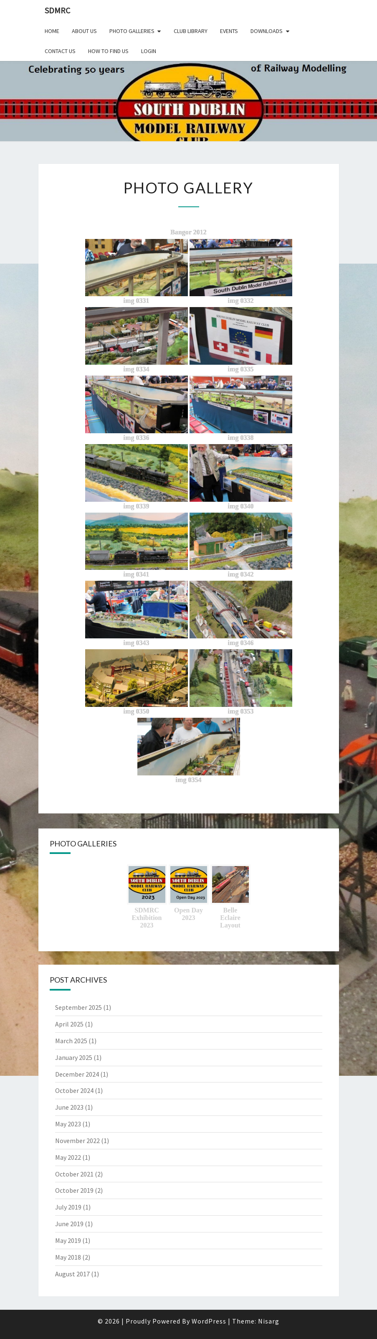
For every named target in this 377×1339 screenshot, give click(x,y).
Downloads (266, 31)
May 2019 (68, 1240)
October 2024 (74, 1090)
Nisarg (268, 1321)
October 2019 (74, 1190)
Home (52, 31)
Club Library (190, 31)
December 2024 (77, 1074)
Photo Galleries (131, 31)
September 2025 (78, 1007)
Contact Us (60, 51)
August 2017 (72, 1274)
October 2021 (74, 1174)
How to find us (108, 51)
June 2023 (69, 1107)
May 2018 (68, 1257)
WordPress (209, 1321)
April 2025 (69, 1024)
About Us (84, 31)
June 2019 (69, 1224)
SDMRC (57, 10)
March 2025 (71, 1041)
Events (229, 31)
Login (148, 51)
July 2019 (68, 1207)
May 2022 (68, 1157)
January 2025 (73, 1057)
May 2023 (68, 1124)
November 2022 (77, 1140)
